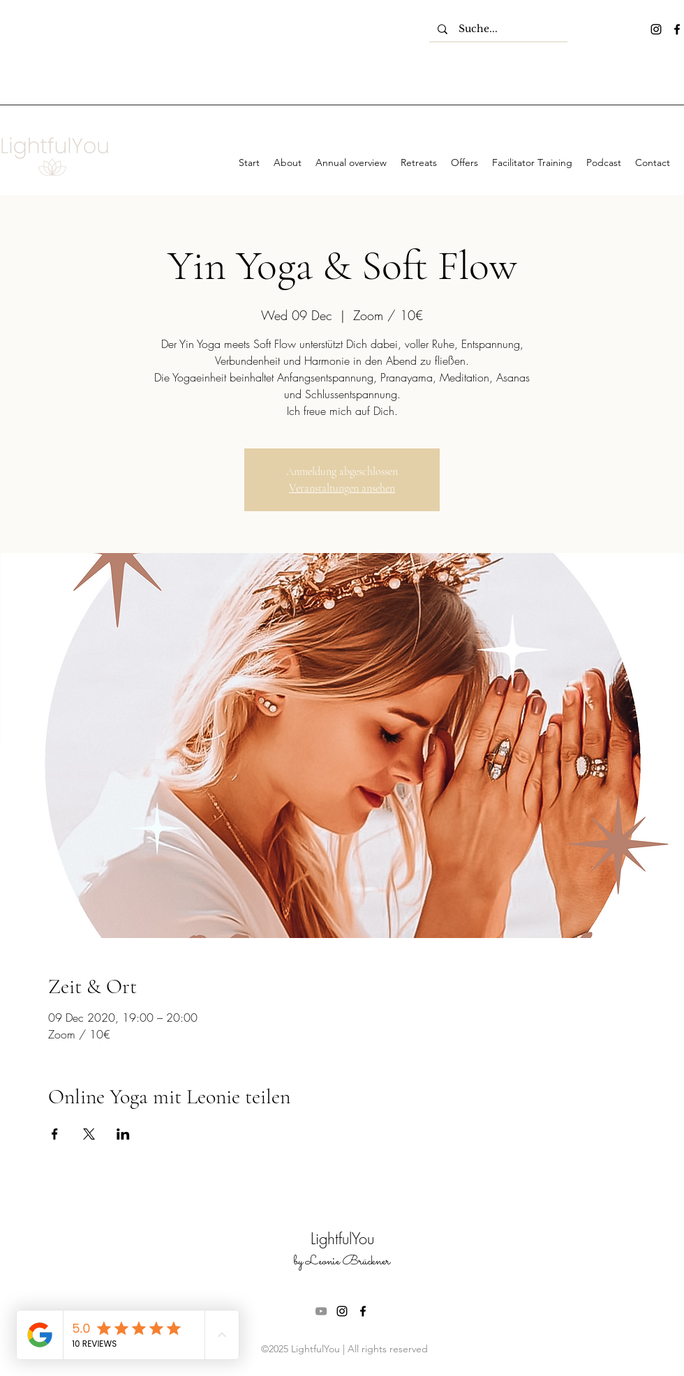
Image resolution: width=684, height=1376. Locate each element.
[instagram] (656, 29)
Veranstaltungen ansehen (342, 488)
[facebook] (677, 29)
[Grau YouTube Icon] (321, 1311)
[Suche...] (498, 29)
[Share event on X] (89, 1134)
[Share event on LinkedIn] (123, 1134)
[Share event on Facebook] (54, 1134)
